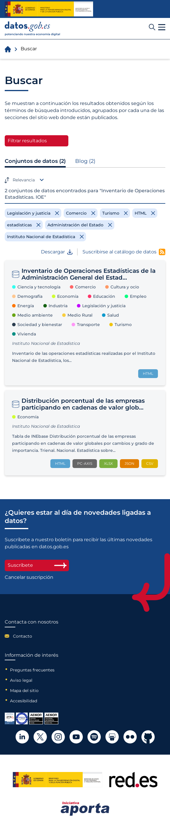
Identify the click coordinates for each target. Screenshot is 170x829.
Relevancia (24, 180)
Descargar (56, 252)
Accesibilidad (23, 700)
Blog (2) (85, 161)
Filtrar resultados (27, 140)
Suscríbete (37, 565)
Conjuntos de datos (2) (35, 161)
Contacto (22, 636)
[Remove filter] (33, 213)
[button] (161, 27)
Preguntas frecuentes (32, 670)
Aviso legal (21, 680)
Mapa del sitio (24, 690)
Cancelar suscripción (29, 577)
